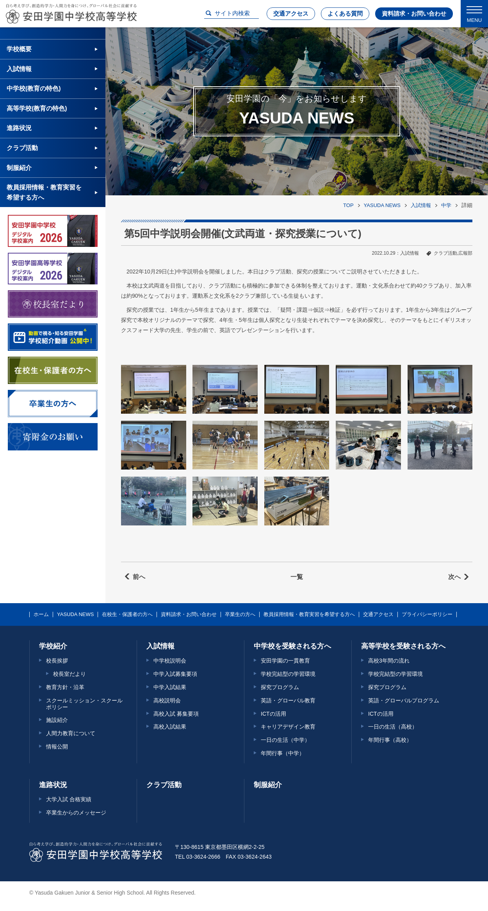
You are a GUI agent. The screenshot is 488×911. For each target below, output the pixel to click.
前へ (139, 576)
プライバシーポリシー (427, 614)
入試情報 (421, 205)
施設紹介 (57, 720)
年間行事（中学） (283, 753)
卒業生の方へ (240, 614)
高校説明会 (167, 700)
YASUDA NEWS (382, 205)
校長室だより (69, 674)
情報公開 (57, 746)
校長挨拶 (57, 660)
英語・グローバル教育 (288, 700)
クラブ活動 (445, 253)
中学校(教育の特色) (34, 88)
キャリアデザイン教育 (288, 726)
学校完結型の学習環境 (288, 674)
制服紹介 (19, 167)
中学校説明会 (169, 660)
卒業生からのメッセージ (76, 812)
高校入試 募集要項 (176, 714)
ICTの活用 (273, 714)
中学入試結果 (169, 687)
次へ (454, 576)
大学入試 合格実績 (68, 799)
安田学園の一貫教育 (285, 660)
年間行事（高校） (390, 740)
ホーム (41, 614)
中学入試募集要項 (175, 674)
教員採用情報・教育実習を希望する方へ (44, 192)
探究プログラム (280, 687)
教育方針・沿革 (65, 687)
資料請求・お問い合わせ (414, 13)
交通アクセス (290, 13)
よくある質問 (345, 13)
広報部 (465, 253)
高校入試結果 (169, 726)
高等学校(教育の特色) (37, 108)
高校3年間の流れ (389, 660)
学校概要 (19, 49)
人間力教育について (70, 733)
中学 (446, 205)
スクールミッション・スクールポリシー (84, 703)
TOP (348, 205)
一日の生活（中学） (285, 740)
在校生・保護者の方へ (127, 614)
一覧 (296, 576)
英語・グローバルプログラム (403, 700)
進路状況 (19, 128)
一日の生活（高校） (392, 726)
